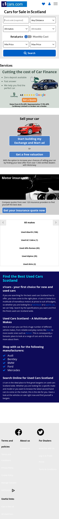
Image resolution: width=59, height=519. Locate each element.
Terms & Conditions (48, 469)
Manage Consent (8, 482)
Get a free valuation (29, 154)
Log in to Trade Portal (45, 459)
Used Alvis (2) (29, 264)
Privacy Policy (7, 467)
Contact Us (25, 448)
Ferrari (29, 333)
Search (29, 53)
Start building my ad (29, 141)
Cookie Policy (7, 475)
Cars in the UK (7, 506)
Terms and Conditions (6, 457)
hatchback (36, 304)
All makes (29, 222)
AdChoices (8, 490)
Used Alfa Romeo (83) (29, 248)
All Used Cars (7, 514)
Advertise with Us (46, 448)
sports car (50, 304)
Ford (49, 330)
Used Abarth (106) (29, 232)
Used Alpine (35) (29, 256)
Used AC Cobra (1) (29, 240)
